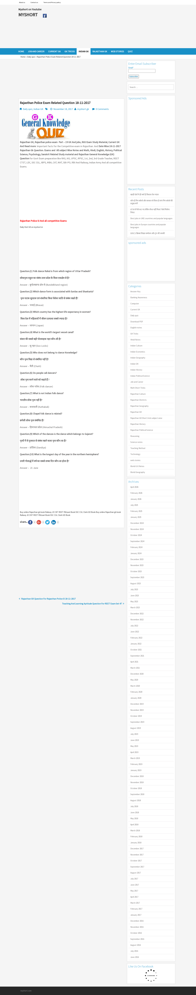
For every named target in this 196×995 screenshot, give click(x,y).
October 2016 (136, 933)
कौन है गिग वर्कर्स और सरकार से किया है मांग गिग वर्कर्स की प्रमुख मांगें (151, 202)
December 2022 (136, 613)
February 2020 (136, 692)
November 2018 (136, 782)
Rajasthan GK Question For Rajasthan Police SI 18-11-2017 (48, 598)
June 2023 (134, 595)
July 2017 (134, 878)
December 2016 (136, 921)
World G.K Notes (137, 466)
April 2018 (134, 824)
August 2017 (135, 872)
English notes (136, 327)
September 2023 (137, 577)
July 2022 (134, 625)
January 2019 (135, 770)
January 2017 (135, 915)
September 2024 (137, 541)
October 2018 (136, 788)
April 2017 (134, 897)
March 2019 (135, 758)
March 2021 (135, 668)
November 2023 (136, 565)
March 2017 (135, 903)
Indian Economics (137, 351)
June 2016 (134, 957)
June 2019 (134, 740)
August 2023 (135, 583)
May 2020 (134, 679)
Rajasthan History (138, 424)
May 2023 (134, 601)
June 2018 (134, 812)
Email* (141, 69)
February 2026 (136, 493)
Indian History (136, 369)
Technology (135, 454)
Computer (134, 303)
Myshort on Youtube (29, 9)
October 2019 (136, 716)
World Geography (137, 472)
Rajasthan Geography (139, 406)
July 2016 (134, 951)
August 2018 (135, 800)
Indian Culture (136, 345)
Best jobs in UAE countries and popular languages (151, 218)
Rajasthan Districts (138, 400)
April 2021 (134, 661)
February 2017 (136, 908)
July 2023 (134, 589)
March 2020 (135, 686)
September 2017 (137, 866)
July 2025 (134, 505)
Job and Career (136, 382)
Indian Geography (137, 357)
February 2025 (136, 511)
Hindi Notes (135, 339)
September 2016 (137, 939)
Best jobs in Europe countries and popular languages (148, 226)
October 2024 (136, 535)
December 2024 (136, 523)
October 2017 (136, 860)
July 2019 (134, 734)
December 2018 (136, 776)
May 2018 (134, 818)
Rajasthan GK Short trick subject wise (146, 418)
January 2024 (135, 553)
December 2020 (136, 674)
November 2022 (136, 619)
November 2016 (136, 927)
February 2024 (136, 547)
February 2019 (136, 764)
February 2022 (136, 637)
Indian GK (38, 109)
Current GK (135, 309)
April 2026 (134, 487)
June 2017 (134, 884)
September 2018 (137, 794)
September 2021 (137, 655)
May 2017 (134, 890)
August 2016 (135, 945)
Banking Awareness (138, 297)
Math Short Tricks (137, 388)
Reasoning (134, 436)
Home (22, 56)
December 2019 (136, 704)
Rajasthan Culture (138, 394)
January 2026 (135, 499)
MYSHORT (28, 15)
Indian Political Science (140, 376)
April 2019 (134, 752)
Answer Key (135, 291)
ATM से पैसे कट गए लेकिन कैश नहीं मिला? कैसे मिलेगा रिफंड (150, 211)
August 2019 (135, 728)
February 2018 (136, 836)
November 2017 (136, 854)
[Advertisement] (113, 26)
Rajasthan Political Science (141, 430)
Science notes (136, 442)
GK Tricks (134, 333)
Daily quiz (31, 56)
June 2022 (134, 631)
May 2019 (134, 746)
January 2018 (135, 842)
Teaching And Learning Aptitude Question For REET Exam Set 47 (92, 603)
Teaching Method (137, 448)
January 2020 (135, 698)
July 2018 (134, 806)
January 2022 (135, 643)
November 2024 (136, 529)
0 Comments (102, 109)
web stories (135, 460)
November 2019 (136, 710)
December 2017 (136, 848)
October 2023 (136, 571)
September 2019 (137, 722)
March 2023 (135, 607)
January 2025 (135, 517)
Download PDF (136, 321)
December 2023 (136, 559)
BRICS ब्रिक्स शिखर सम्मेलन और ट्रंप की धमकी (147, 233)
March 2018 (135, 830)
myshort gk (83, 109)
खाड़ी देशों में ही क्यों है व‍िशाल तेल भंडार (144, 194)
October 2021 (136, 649)
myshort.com (25, 990)
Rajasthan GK (136, 412)
